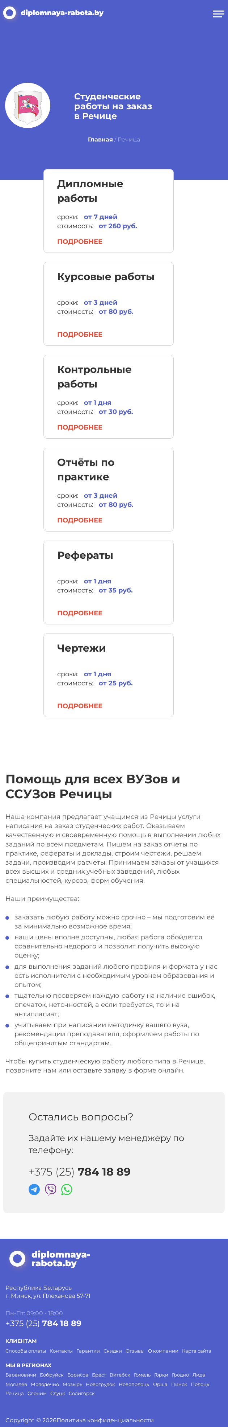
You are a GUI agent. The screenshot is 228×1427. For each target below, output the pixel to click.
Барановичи (20, 1375)
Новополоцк (134, 1384)
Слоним (37, 1393)
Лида (199, 1375)
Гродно (180, 1375)
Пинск (179, 1384)
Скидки (113, 1351)
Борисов (77, 1375)
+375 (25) (80, 1171)
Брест (99, 1375)
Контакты (61, 1351)
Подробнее (79, 241)
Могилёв (16, 1384)
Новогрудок (100, 1384)
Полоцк (200, 1384)
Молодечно (45, 1384)
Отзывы (135, 1351)
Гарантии (88, 1351)
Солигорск (82, 1393)
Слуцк (57, 1393)
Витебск (120, 1375)
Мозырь (72, 1384)
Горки (161, 1375)
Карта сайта (196, 1351)
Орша (160, 1384)
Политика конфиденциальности (105, 1420)
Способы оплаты (25, 1351)
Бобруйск (52, 1375)
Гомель (142, 1375)
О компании (163, 1351)
